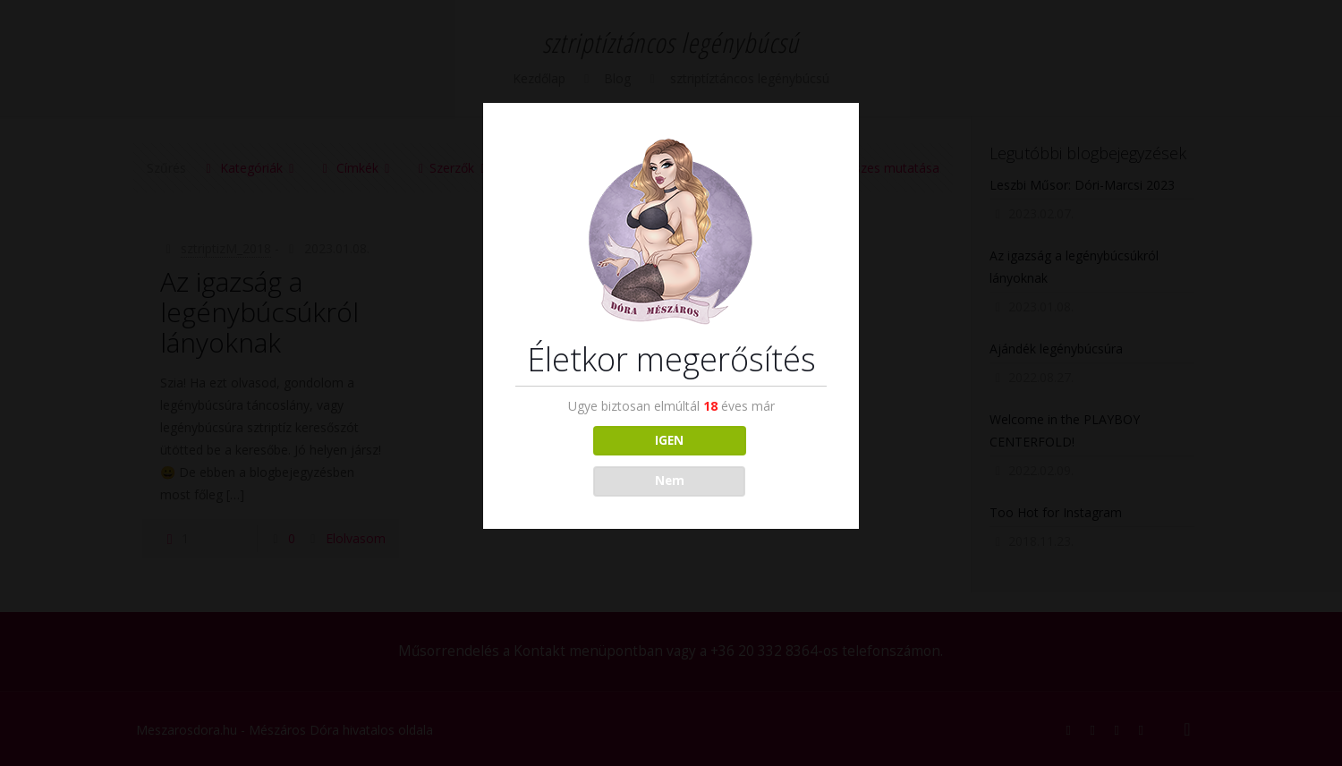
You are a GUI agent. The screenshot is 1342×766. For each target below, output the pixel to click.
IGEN (669, 440)
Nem (669, 480)
